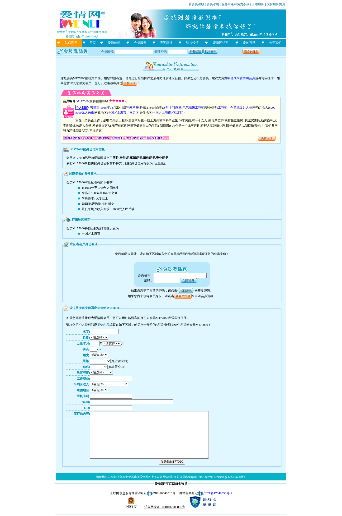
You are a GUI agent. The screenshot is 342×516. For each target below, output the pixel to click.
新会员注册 (196, 4)
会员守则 (213, 4)
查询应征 (166, 42)
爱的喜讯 (249, 42)
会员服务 (140, 42)
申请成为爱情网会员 (241, 78)
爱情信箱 (114, 42)
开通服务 (258, 4)
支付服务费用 (276, 4)
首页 (93, 42)
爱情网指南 (220, 42)
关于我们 (275, 42)
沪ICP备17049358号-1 (217, 493)
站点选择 (71, 42)
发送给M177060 (172, 461)
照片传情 (192, 42)
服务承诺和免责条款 (235, 4)
